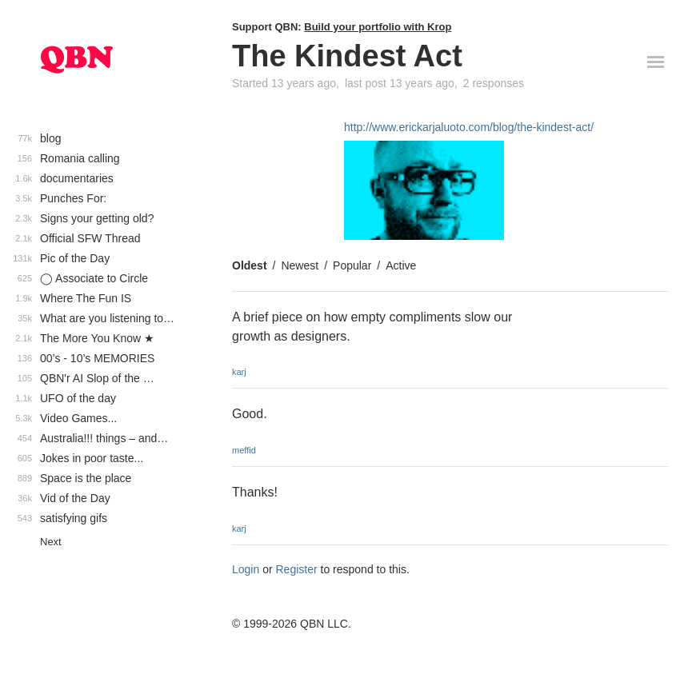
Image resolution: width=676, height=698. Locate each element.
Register (297, 569)
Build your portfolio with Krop (377, 27)
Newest (299, 265)
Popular (352, 265)
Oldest (249, 265)
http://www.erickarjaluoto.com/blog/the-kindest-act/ (469, 127)
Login (245, 569)
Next (51, 541)
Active (401, 265)
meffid (244, 450)
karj (239, 372)
